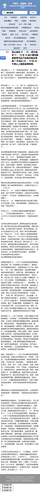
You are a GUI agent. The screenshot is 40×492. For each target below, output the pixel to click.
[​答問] (3, 57)
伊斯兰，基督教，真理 (22, 3)
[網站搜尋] (15, 13)
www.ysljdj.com (21, 476)
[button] (33, 12)
